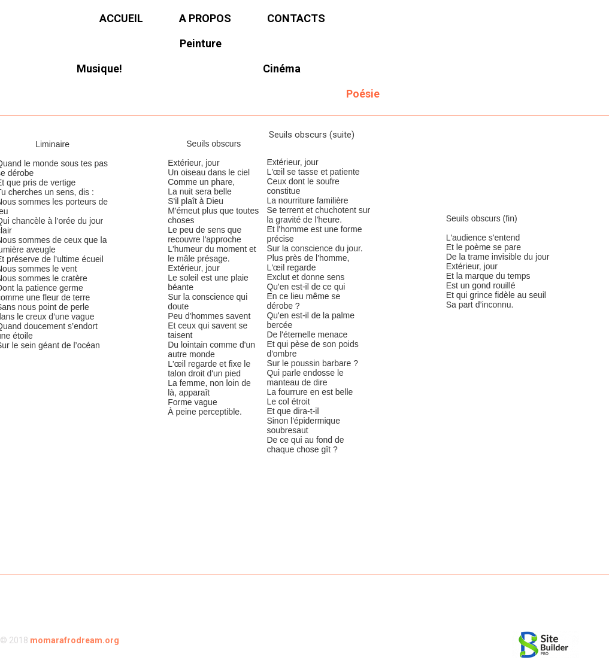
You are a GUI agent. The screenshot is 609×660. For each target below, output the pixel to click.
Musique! (99, 68)
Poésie (363, 93)
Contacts (296, 18)
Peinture (201, 43)
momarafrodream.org (74, 640)
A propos (205, 18)
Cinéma (282, 68)
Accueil (121, 18)
